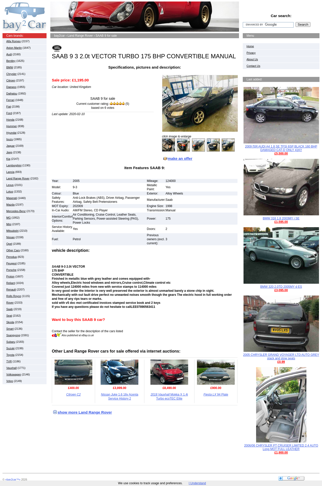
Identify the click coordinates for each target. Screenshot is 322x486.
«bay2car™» (12, 479)
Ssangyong (13, 335)
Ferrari (10, 100)
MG (8, 217)
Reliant (10, 282)
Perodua (11, 256)
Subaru (10, 341)
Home (250, 46)
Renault (11, 289)
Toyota (10, 354)
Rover (10, 302)
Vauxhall (11, 367)
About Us (252, 59)
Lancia (10, 171)
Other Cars (13, 250)
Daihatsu (11, 93)
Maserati (11, 198)
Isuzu (9, 139)
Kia (8, 158)
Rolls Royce (13, 296)
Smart (10, 328)
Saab (9, 309)
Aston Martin (14, 47)
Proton (10, 276)
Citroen (10, 80)
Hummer (11, 126)
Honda (10, 119)
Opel (9, 243)
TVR (9, 361)
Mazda (10, 204)
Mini (8, 224)
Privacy (251, 52)
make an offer (180, 158)
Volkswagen (13, 374)
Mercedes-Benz (16, 211)
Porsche (11, 269)
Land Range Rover (17, 178)
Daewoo (11, 86)
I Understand (197, 483)
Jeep (9, 152)
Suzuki (10, 348)
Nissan (10, 237)
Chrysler (11, 73)
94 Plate (216, 394)
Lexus (10, 184)
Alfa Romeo (13, 41)
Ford (9, 113)
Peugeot (11, 263)
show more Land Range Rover (85, 412)
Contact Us (253, 65)
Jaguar (10, 145)
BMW (9, 67)
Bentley (11, 60)
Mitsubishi (12, 230)
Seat (9, 315)
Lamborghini (14, 165)
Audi (9, 54)
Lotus (9, 191)
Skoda (10, 322)
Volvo (9, 380)
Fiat (8, 106)
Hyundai (11, 132)
